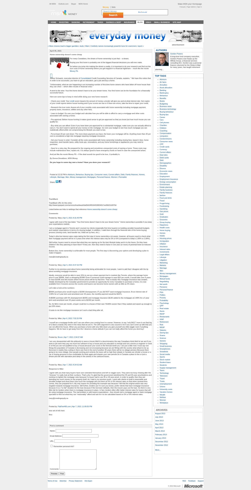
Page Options (191, 7)
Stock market (165, 360)
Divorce (163, 168)
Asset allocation (166, 88)
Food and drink (166, 198)
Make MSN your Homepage (190, 4)
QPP (162, 306)
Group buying (165, 222)
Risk (161, 325)
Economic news (166, 171)
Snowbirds (164, 352)
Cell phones (164, 123)
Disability (163, 166)
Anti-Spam (88, 481)
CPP (161, 144)
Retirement (88, 22)
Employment (165, 176)
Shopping (163, 344)
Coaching (163, 131)
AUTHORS (161, 50)
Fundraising (164, 206)
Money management (78, 177)
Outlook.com (63, 4)
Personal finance (103, 177)
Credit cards (164, 147)
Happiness (164, 225)
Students (163, 365)
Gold (162, 214)
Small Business (162, 22)
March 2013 (160, 431)
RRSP (162, 327)
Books (162, 101)
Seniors (163, 341)
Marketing (164, 263)
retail (162, 319)
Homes (142, 174)
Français (182, 7)
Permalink (123, 177)
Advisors (71, 174)
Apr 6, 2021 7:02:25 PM (72, 318)
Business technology (168, 109)
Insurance (129, 22)
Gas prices (164, 211)
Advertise (63, 481)
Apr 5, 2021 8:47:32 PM (72, 265)
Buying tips (89, 174)
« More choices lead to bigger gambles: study (66, 46)
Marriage (61, 177)
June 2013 (159, 421)
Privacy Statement (75, 481)
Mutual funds (165, 279)
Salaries (163, 330)
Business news (166, 106)
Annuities (163, 85)
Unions (162, 387)
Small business (166, 346)
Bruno (60, 337)
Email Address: (56, 436)
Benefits (163, 98)
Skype (73, 4)
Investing (64, 22)
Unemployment (166, 384)
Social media (165, 354)
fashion (163, 195)
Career (162, 117)
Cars (162, 120)
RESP (162, 314)
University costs (166, 389)
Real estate (164, 308)
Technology (164, 373)
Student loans (165, 362)
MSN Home (83, 4)
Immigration (164, 241)
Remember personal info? (62, 446)
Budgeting (164, 104)
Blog (140, 22)
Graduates (164, 217)
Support (200, 481)
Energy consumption (168, 182)
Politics (162, 295)
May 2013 (159, 424)
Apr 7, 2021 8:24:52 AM (72, 365)
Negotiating (164, 281)
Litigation (163, 260)
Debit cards (164, 158)
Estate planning (166, 187)
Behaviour (80, 174)
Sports (162, 357)
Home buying (165, 230)
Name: (52, 431)
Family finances (131, 174)
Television (164, 376)
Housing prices (166, 238)
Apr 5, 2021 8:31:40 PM (72, 218)
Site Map (177, 22)
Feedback (191, 481)
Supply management (168, 368)
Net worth (163, 284)
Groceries (164, 220)
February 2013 (161, 434)
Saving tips (164, 333)
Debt (123, 174)
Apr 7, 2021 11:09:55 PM (82, 406)
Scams (162, 335)
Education (164, 174)
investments (164, 252)
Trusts (162, 381)
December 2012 (161, 442)
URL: (52, 441)
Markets (163, 265)
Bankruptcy (164, 93)
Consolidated (86, 78)
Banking (76, 22)
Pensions (163, 287)
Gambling (163, 209)
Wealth (162, 395)
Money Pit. (74, 71)
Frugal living (164, 203)
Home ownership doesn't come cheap (102, 209)
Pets (161, 292)
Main (87, 46)
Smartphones (165, 349)
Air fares (163, 82)
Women (114, 177)
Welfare (163, 397)
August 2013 (160, 413)
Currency (163, 149)
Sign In (199, 7)
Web (114, 7)
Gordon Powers (176, 54)
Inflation (163, 244)
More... (158, 450)
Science (163, 338)
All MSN (52, 4)
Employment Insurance (169, 179)
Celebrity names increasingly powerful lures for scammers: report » (117, 46)
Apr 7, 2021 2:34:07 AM (73, 337)
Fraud (162, 201)
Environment (165, 184)
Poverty (163, 298)
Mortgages (91, 177)
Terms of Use (52, 481)
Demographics (165, 163)
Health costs (165, 228)
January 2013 (160, 438)
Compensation (165, 133)
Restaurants (164, 317)
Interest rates (165, 249)
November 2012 (161, 445)
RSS (184, 481)
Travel (162, 378)
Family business (166, 190)
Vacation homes (166, 392)
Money (72, 14)
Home (53, 22)
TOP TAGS (160, 76)
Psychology (164, 303)
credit (72, 101)
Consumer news (100, 174)
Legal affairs (165, 255)
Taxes (100, 22)
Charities (163, 125)
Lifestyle (53, 177)
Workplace (164, 403)
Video (148, 22)
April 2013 (159, 428)
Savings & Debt (113, 22)
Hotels (162, 236)
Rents (162, 311)
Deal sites (164, 155)
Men (67, 177)
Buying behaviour (167, 112)
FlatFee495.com (64, 406)
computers (164, 136)
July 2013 (159, 417)
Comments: (54, 469)
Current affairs (114, 174)
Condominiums (166, 139)
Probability (164, 300)
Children (163, 128)
